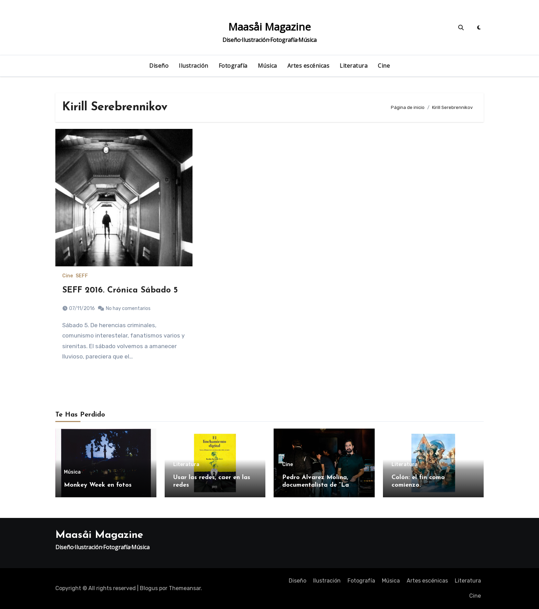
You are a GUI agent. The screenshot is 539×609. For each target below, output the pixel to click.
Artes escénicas (308, 65)
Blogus (149, 588)
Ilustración (193, 65)
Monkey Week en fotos (98, 485)
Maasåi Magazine (269, 27)
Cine (384, 65)
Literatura (353, 65)
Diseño (158, 65)
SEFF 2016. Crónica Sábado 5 (120, 290)
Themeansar (185, 588)
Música (267, 65)
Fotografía (233, 65)
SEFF (82, 276)
